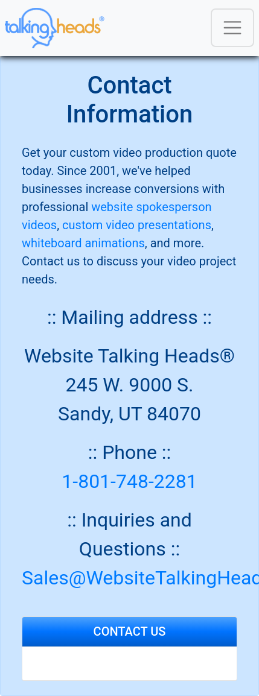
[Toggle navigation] (232, 27)
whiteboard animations (83, 243)
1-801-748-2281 (129, 481)
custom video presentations (136, 225)
